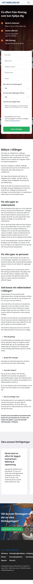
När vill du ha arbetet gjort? (12, 84)
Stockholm (29, 557)
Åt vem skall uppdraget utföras (13, 93)
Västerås (12, 560)
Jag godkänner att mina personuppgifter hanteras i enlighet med (15, 119)
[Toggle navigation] (28, 2)
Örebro (20, 557)
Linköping (29, 553)
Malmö (3, 557)
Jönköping (21, 553)
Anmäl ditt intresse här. (12, 529)
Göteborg (4, 553)
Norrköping (12, 557)
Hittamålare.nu (11, 2)
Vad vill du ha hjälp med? (11, 102)
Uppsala (4, 560)
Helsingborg (12, 553)
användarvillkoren (14, 121)
